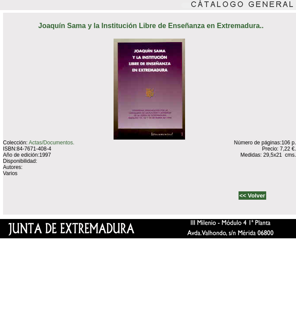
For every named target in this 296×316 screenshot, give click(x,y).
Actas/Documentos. (51, 143)
